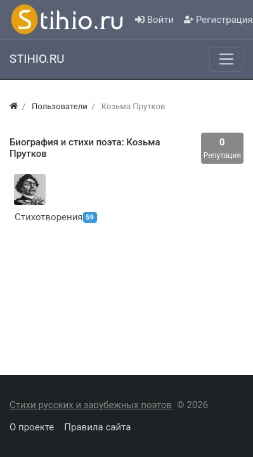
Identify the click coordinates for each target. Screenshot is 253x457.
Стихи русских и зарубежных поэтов (91, 405)
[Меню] (226, 59)
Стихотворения (28, 217)
